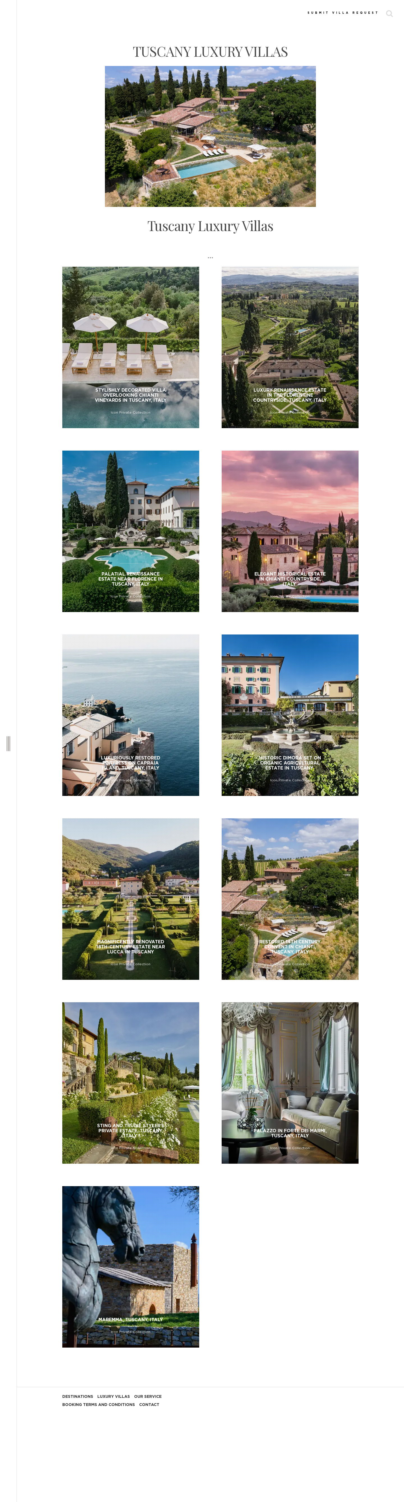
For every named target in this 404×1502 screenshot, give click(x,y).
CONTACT (149, 1405)
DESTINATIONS (77, 1397)
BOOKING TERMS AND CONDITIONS (98, 1405)
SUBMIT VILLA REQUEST (343, 13)
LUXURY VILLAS (113, 1397)
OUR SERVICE (148, 1397)
